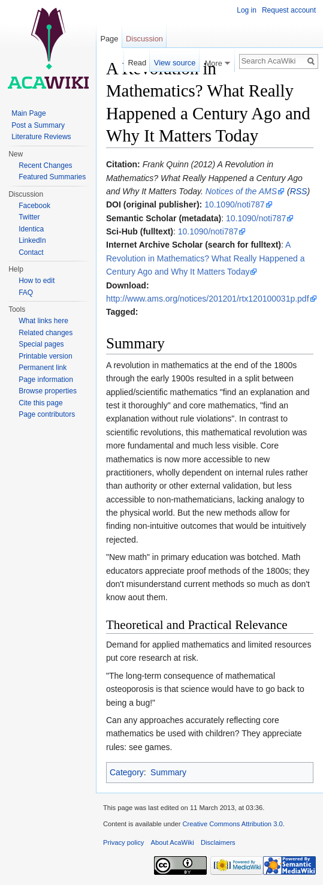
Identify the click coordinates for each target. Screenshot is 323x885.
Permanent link (43, 367)
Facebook (34, 205)
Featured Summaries (52, 177)
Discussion (144, 38)
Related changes (46, 333)
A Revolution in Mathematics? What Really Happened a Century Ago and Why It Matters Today (205, 258)
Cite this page (40, 403)
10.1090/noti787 (234, 204)
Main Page (28, 113)
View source (174, 62)
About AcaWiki (172, 842)
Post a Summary (38, 125)
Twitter (29, 217)
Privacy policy (123, 842)
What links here (43, 321)
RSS (298, 191)
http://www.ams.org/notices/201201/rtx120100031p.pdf (207, 298)
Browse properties (48, 391)
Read (135, 62)
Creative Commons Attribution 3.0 (232, 823)
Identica (31, 229)
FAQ (26, 292)
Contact (31, 252)
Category (127, 772)
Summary (168, 772)
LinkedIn (32, 240)
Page (109, 38)
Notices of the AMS (241, 191)
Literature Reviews (41, 137)
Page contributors (47, 414)
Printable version (45, 356)
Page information (46, 379)
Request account (289, 10)
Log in (246, 10)
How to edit (37, 280)
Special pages (41, 344)
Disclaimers (218, 842)
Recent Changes (45, 165)
